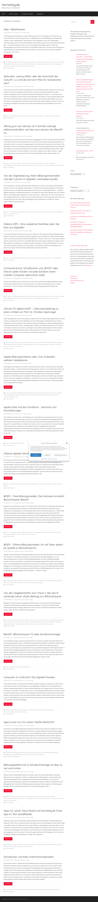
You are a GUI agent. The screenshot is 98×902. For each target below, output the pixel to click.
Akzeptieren (36, 455)
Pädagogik (52, 163)
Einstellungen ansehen (61, 455)
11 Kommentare (10, 714)
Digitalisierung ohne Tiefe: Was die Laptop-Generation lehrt (84, 89)
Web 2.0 (61, 165)
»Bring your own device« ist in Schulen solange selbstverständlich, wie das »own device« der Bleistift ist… (33, 129)
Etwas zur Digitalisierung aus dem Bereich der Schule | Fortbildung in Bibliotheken (84, 82)
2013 (7, 212)
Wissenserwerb (19, 66)
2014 (7, 116)
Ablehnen (47, 455)
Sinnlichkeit (52, 344)
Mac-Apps (59, 393)
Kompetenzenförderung (42, 62)
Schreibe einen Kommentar (13, 756)
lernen (58, 62)
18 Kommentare (10, 891)
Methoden (32, 64)
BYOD (20, 62)
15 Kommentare (10, 626)
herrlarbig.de (11, 5)
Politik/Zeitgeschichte (9, 165)
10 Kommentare (10, 488)
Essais (23, 212)
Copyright (40, 14)
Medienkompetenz (17, 64)
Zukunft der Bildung (29, 66)
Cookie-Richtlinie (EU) (76, 280)
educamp (31, 532)
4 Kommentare (10, 399)
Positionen (18, 165)
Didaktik (25, 62)
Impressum (55, 458)
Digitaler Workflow (31, 296)
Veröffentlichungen (27, 14)
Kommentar (49, 393)
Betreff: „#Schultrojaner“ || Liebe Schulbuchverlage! (32, 634)
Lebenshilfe (7, 622)
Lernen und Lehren (19, 622)
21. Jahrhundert (10, 62)
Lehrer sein (53, 62)
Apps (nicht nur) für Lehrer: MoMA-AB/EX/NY (29, 722)
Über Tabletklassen (14, 29)
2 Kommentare (10, 118)
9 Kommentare (10, 348)
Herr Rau (78, 111)
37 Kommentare (10, 584)
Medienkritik (26, 64)
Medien (62, 62)
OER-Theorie (20, 344)
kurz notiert (39, 484)
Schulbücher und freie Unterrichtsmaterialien (29, 856)
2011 (7, 484)
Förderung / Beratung (35, 620)
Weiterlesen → (89, 265)
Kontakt (72, 283)
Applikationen (21, 393)
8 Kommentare (10, 802)
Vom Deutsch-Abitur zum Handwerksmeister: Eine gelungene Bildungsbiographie (81, 224)
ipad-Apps (42, 393)
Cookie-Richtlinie (44, 458)
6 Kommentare (10, 215)
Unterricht (6, 66)
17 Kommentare (10, 68)
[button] (67, 443)
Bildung (16, 62)
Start (3, 14)
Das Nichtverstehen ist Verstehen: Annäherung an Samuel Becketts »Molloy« (80, 205)
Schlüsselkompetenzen (42, 64)
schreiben (37, 165)
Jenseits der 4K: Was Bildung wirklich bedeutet (84, 114)
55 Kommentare (10, 669)
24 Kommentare (10, 300)
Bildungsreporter (33, 258)
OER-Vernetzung (56, 532)
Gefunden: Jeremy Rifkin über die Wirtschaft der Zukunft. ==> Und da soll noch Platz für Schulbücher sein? (32, 80)
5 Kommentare (10, 167)
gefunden (31, 116)
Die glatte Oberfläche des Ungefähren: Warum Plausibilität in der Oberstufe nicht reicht (81, 232)
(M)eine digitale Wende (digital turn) (24, 453)
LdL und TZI (89, 151)
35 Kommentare (10, 536)
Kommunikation (31, 62)
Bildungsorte (25, 116)
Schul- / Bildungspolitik (55, 64)
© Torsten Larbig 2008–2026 (78, 245)
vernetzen (12, 66)
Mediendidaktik (8, 64)
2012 (7, 342)
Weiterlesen (8, 56)
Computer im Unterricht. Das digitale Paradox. (29, 677)
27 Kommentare (10, 260)
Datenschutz (50, 458)
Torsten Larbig (13, 14)
